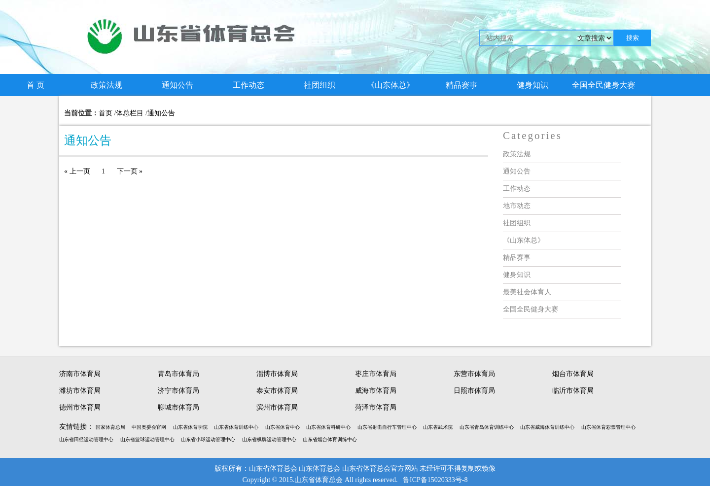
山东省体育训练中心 (236, 427)
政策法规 (106, 85)
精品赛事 (461, 85)
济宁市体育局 (178, 390)
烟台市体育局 (573, 374)
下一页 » (130, 171)
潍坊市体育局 (80, 390)
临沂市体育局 (573, 390)
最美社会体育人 (527, 292)
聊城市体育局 (178, 407)
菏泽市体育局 (375, 407)
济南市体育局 (80, 374)
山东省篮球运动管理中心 (147, 439)
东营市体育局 (474, 374)
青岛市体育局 (178, 374)
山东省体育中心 (282, 427)
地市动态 (517, 205)
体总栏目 (129, 113)
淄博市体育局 (277, 374)
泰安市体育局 (277, 390)
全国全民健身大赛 (603, 85)
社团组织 (319, 85)
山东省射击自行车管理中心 (387, 427)
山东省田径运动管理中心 (86, 439)
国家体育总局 (110, 427)
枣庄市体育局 (375, 374)
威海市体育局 (375, 390)
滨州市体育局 (277, 407)
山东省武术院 (438, 427)
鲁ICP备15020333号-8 (435, 480)
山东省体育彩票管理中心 (608, 427)
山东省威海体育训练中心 (547, 427)
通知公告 (177, 85)
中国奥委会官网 (149, 427)
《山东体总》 (390, 85)
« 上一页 (77, 171)
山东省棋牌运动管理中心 (269, 439)
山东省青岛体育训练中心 (487, 427)
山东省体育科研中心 (328, 427)
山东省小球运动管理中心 (208, 439)
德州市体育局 (80, 407)
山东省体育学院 (190, 427)
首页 (105, 113)
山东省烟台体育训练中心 (330, 439)
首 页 (35, 85)
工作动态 (248, 85)
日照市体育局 (474, 390)
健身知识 (532, 85)
